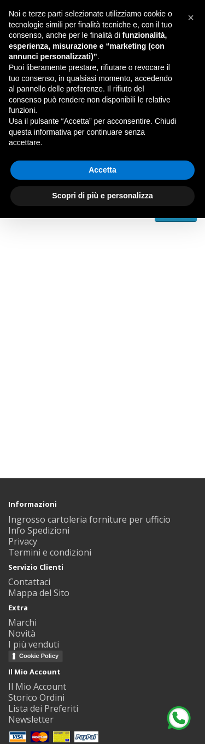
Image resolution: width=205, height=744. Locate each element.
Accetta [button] (102, 169)
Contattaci (29, 582)
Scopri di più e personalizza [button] (102, 195)
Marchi (22, 622)
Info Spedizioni (38, 530)
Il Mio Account (37, 686)
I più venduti (33, 644)
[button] (191, 17)
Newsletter (31, 719)
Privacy (22, 541)
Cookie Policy (38, 656)
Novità (22, 633)
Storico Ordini (36, 697)
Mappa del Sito (38, 593)
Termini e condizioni (49, 552)
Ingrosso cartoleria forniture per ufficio (89, 519)
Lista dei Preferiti (43, 708)
